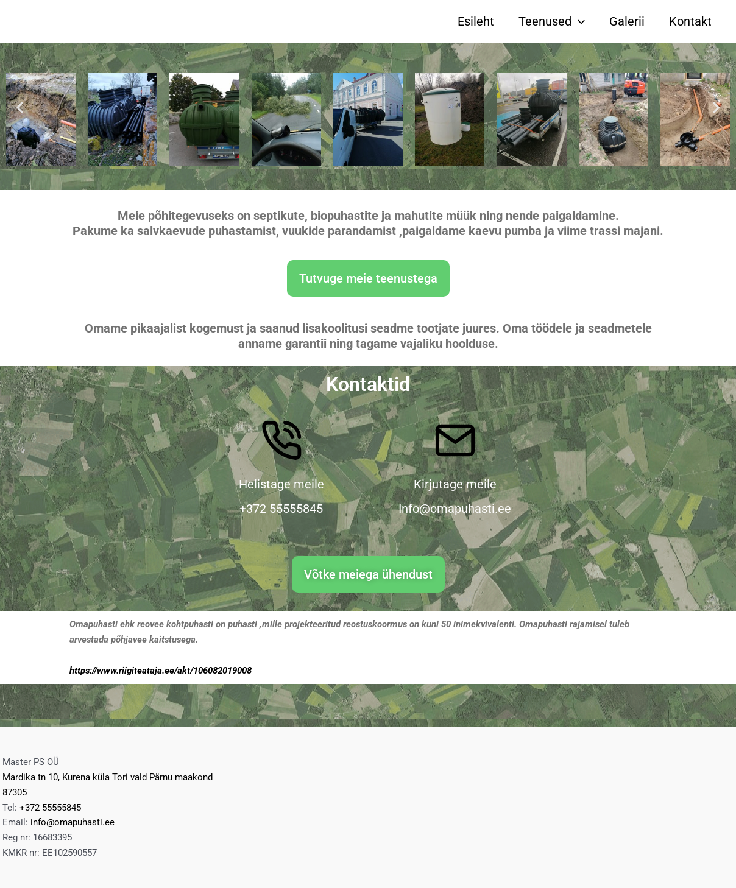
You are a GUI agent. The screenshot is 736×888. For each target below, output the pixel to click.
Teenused (551, 21)
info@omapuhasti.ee (72, 822)
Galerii (627, 21)
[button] (19, 107)
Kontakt (690, 21)
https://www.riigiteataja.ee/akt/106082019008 (160, 670)
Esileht (476, 21)
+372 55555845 (50, 807)
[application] (578, 21)
